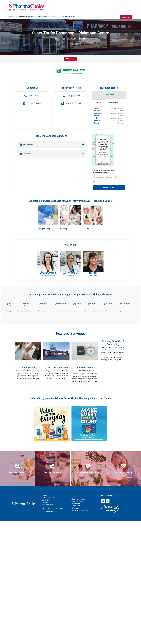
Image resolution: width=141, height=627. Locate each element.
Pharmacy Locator (69, 17)
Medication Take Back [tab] (43, 304)
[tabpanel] (109, 115)
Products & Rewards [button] (27, 17)
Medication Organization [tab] (26, 304)
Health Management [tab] (11, 304)
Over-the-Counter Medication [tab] (61, 304)
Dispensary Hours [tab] (113, 102)
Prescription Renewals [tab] (92, 304)
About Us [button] (56, 17)
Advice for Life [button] (44, 17)
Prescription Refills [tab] (77, 304)
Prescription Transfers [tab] (108, 304)
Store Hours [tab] (98, 102)
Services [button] (13, 17)
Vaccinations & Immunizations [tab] (125, 304)
